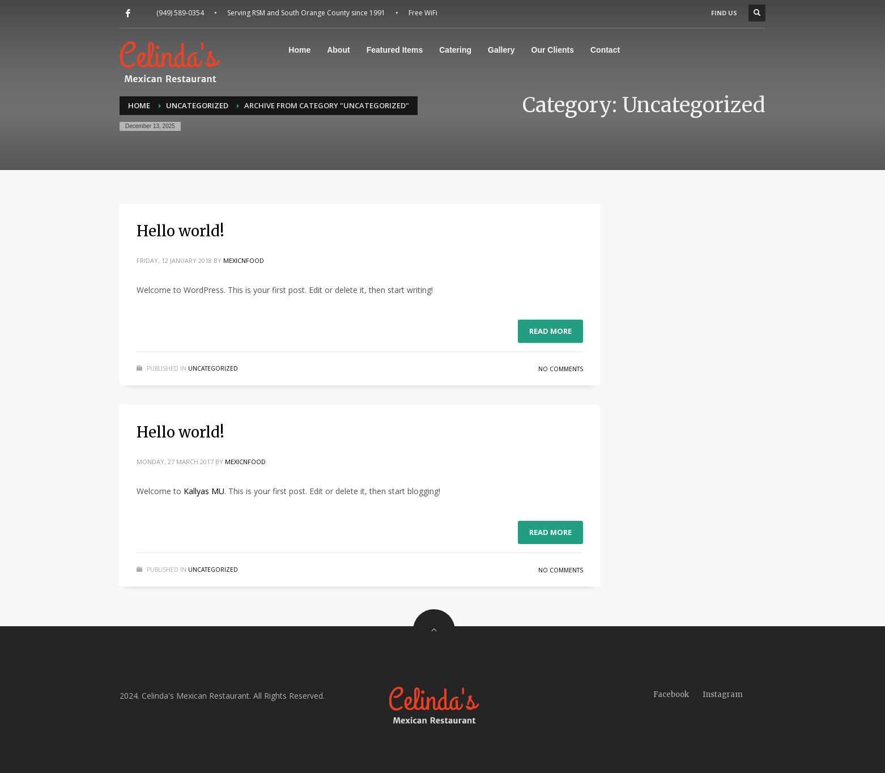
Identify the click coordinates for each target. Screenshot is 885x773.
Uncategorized (213, 368)
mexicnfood (243, 260)
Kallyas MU (204, 491)
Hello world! (180, 231)
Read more (550, 331)
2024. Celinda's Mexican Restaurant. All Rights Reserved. (222, 695)
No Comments (560, 369)
